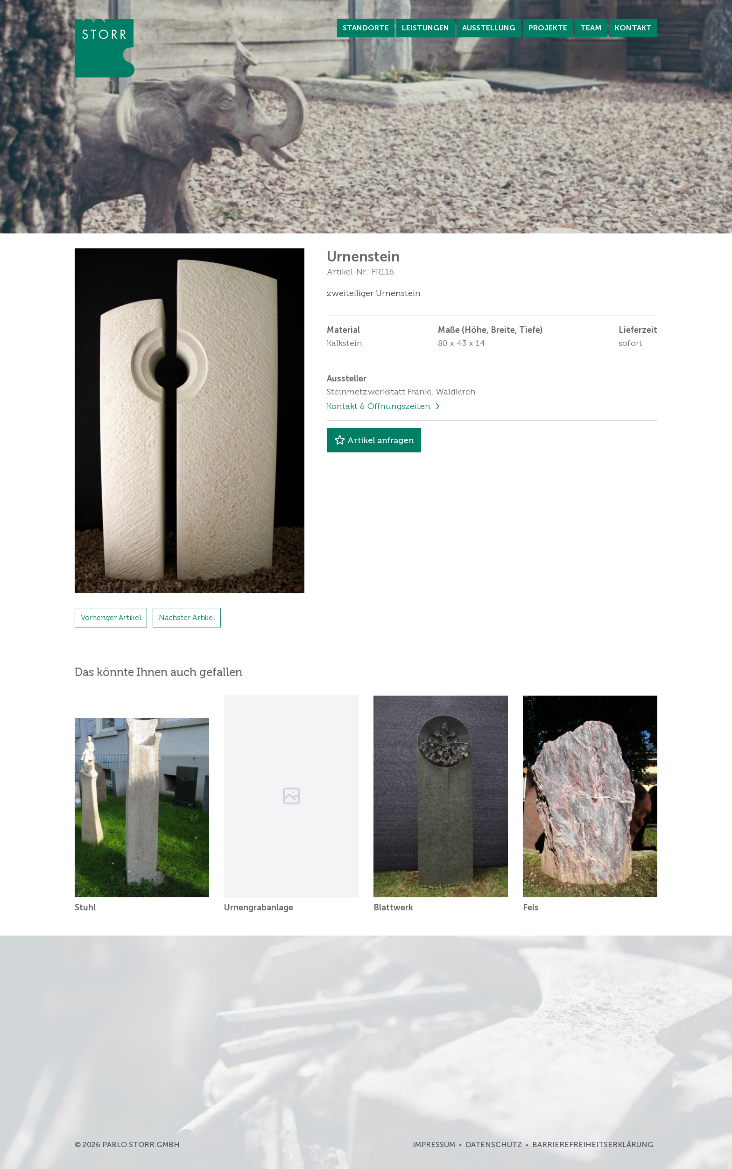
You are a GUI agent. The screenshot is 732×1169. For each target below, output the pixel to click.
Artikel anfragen (374, 440)
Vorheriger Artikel (111, 617)
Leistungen (425, 27)
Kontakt (633, 27)
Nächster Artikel (187, 617)
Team (591, 27)
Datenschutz (493, 1144)
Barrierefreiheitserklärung (593, 1144)
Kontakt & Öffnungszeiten (380, 406)
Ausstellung (488, 27)
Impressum (434, 1144)
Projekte (547, 27)
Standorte (366, 27)
